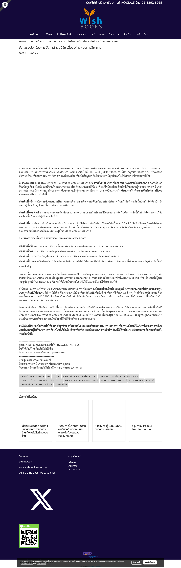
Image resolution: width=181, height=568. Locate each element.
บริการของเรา (74, 469)
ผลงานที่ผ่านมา (109, 34)
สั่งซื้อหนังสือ (64, 34)
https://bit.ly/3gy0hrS (68, 344)
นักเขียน (128, 34)
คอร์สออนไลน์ (86, 34)
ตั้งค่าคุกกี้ (136, 562)
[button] (152, 34)
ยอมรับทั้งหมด (150, 562)
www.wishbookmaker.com (33, 467)
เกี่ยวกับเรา (73, 466)
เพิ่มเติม (142, 34)
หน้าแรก (35, 34)
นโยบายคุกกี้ (41, 563)
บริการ (48, 34)
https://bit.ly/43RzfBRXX (102, 172)
